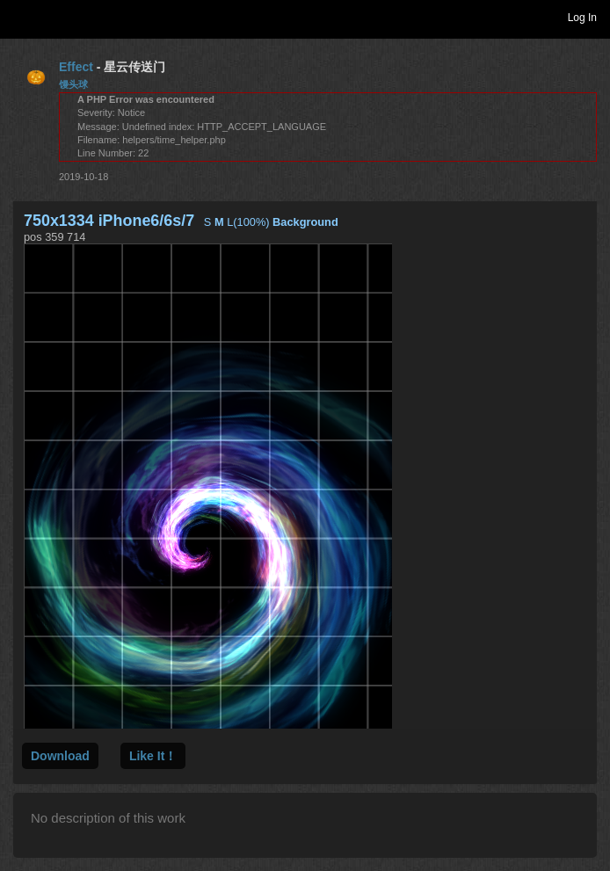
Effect (76, 67)
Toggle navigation (21, 16)
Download (60, 756)
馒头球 (73, 84)
